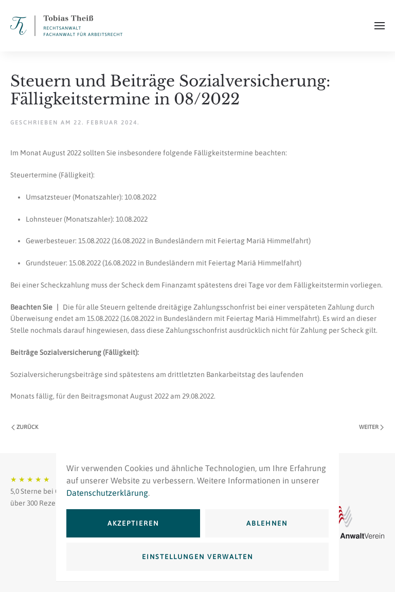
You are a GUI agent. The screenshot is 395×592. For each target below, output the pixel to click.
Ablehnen (267, 523)
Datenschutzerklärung (107, 492)
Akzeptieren (133, 523)
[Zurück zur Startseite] (66, 25)
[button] (379, 25)
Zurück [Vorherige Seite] (24, 427)
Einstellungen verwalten (197, 557)
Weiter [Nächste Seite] (371, 427)
